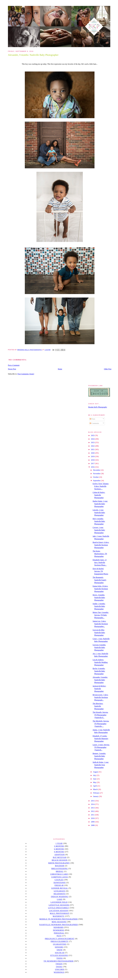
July (94, 775)
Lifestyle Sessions (59, 905)
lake (59, 899)
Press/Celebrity (60, 941)
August (96, 772)
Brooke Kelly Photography (97, 407)
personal (59, 933)
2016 (93, 467)
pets (59, 936)
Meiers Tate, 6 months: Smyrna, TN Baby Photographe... (101, 615)
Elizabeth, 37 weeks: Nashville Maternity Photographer (100, 738)
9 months (59, 852)
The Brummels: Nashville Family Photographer (99, 580)
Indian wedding (59, 897)
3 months (59, 846)
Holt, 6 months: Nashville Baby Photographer (99, 521)
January (96, 796)
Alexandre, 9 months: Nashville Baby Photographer (100, 679)
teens (59, 958)
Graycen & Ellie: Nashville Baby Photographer (99, 632)
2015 (93, 801)
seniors (59, 947)
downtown (60, 882)
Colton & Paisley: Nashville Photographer (99, 495)
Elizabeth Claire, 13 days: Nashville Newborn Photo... (100, 562)
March (95, 789)
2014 (93, 804)
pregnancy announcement (59, 939)
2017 (93, 463)
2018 (93, 460)
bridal (59, 871)
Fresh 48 (59, 885)
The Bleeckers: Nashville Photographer (98, 706)
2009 (93, 822)
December (97, 470)
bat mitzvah (59, 857)
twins (59, 967)
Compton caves (59, 877)
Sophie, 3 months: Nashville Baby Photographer (99, 606)
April (95, 786)
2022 (93, 446)
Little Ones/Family (58, 908)
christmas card (59, 874)
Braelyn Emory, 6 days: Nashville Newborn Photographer (101, 545)
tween (59, 964)
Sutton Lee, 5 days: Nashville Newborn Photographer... (100, 623)
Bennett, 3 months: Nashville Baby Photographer (99, 756)
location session (58, 911)
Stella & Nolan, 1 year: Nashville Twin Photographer (101, 764)
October (96, 477)
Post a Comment (13, 365)
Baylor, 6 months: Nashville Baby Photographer (99, 671)
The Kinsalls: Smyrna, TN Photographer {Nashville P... (100, 714)
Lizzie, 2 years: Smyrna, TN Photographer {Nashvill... (101, 747)
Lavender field (59, 902)
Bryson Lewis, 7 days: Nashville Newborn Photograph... (100, 697)
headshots (60, 894)
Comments (94, 423)
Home (60, 369)
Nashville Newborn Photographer (58, 925)
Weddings (59, 972)
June (95, 779)
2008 (93, 825)
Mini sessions (59, 922)
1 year (59, 843)
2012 (93, 811)
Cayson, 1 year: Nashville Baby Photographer (99, 530)
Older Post (107, 369)
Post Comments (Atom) (26, 374)
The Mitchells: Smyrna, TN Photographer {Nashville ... (101, 723)
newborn (59, 927)
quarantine (59, 944)
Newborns (58, 930)
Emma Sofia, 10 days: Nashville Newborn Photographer (100, 588)
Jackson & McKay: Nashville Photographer (99, 688)
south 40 (59, 953)
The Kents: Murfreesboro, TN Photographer (100, 553)
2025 (93, 435)
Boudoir (59, 866)
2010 (93, 818)
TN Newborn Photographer (58, 961)
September (97, 480)
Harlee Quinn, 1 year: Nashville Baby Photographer (100, 503)
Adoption (59, 854)
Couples (59, 880)
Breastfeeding (59, 868)
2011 (93, 815)
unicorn (59, 969)
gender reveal (59, 888)
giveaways (59, 891)
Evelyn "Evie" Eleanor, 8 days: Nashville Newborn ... (101, 486)
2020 (93, 453)
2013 (93, 808)
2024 (93, 439)
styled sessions (59, 955)
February (96, 793)
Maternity (58, 916)
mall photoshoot (59, 913)
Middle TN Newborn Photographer (58, 919)
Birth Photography (59, 863)
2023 (93, 442)
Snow (60, 950)
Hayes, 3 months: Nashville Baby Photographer (99, 597)
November (97, 473)
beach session (59, 860)
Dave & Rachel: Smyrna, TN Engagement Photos (100, 571)
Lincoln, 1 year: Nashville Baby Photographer (99, 512)
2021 (93, 449)
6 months (59, 849)
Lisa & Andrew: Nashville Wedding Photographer (100, 662)
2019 (93, 456)
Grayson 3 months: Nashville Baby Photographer (99, 647)
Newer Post (12, 369)
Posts (92, 419)
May (95, 782)
